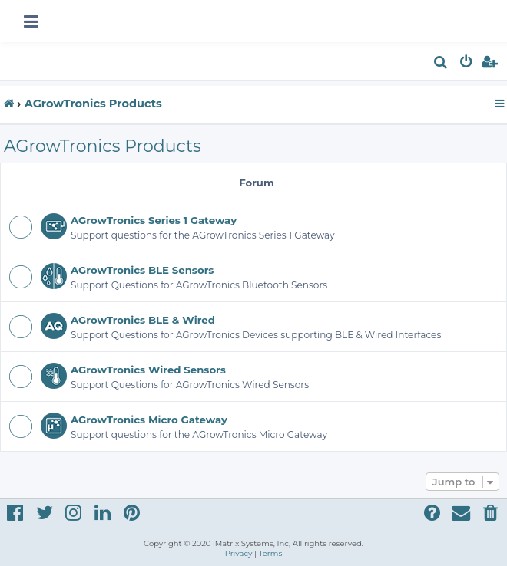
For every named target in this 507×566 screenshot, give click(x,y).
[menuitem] (441, 64)
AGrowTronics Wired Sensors (148, 370)
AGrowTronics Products (102, 146)
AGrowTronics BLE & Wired (143, 320)
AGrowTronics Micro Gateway (149, 419)
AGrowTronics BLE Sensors (142, 270)
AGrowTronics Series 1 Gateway (154, 220)
